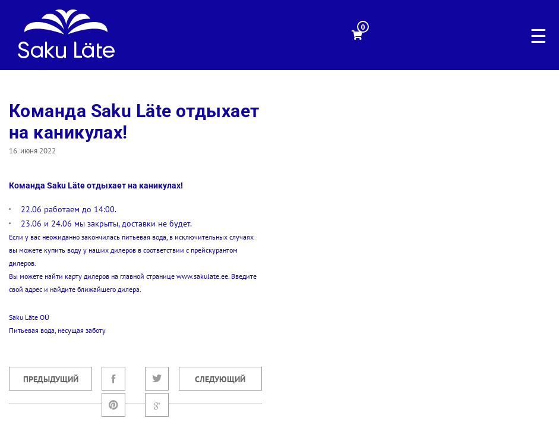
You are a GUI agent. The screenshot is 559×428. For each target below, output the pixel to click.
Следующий (220, 379)
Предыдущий (50, 379)
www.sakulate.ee (202, 276)
